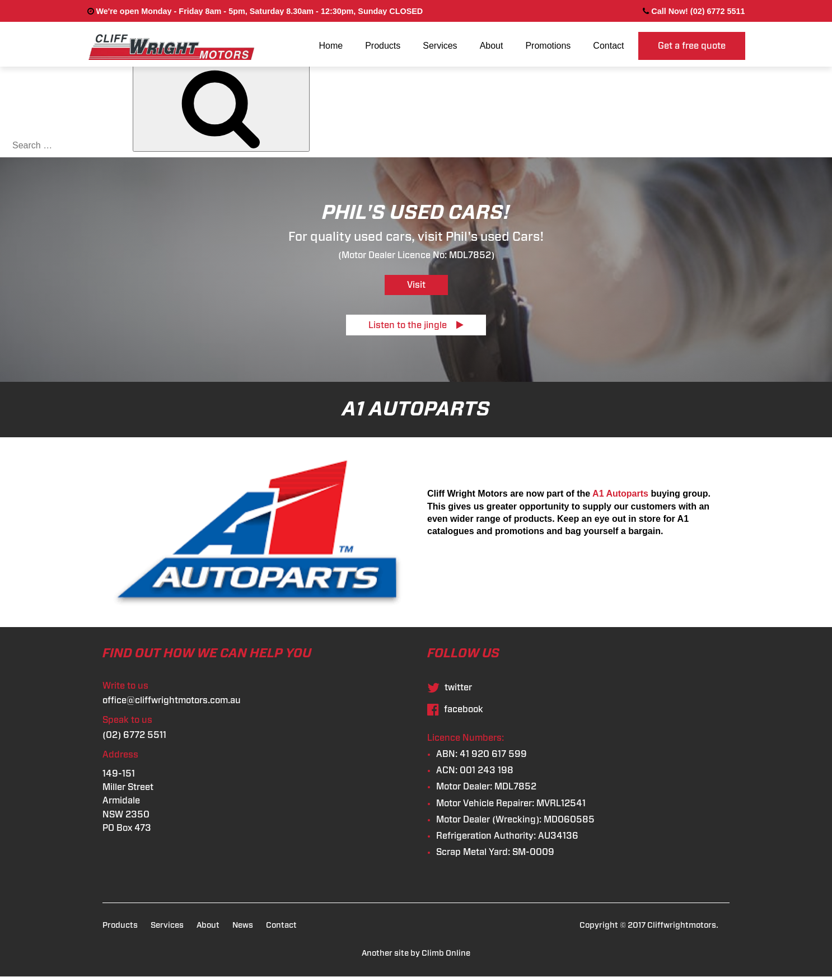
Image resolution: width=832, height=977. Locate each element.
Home (331, 45)
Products (382, 45)
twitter (449, 687)
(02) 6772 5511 (134, 735)
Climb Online (446, 953)
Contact (608, 45)
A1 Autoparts (620, 493)
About (491, 45)
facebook (455, 709)
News (242, 925)
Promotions (548, 45)
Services (440, 45)
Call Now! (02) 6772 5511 (694, 11)
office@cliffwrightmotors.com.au (171, 700)
